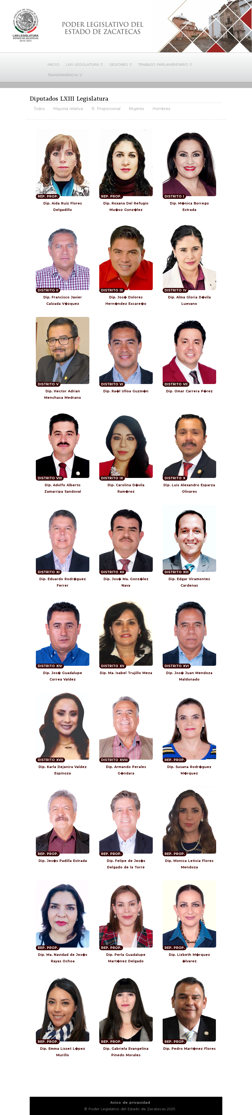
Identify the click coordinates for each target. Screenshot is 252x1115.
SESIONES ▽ (120, 64)
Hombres (161, 108)
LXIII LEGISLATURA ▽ (84, 64)
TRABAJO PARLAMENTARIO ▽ (165, 64)
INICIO (53, 64)
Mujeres (136, 108)
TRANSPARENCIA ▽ (65, 75)
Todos (39, 108)
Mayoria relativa (68, 108)
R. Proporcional (105, 108)
